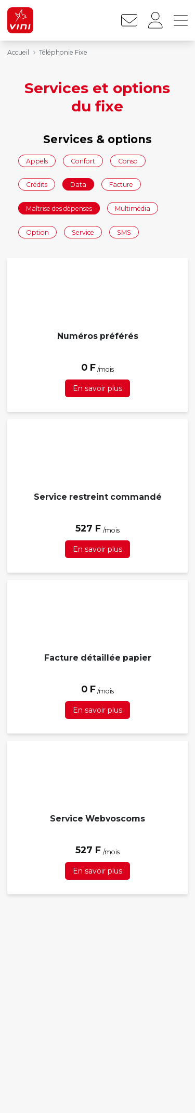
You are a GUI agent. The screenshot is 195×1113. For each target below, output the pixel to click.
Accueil (18, 52)
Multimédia (132, 208)
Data (78, 184)
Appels (37, 161)
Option (37, 232)
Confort (83, 161)
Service (83, 232)
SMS (124, 232)
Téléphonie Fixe (63, 52)
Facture (121, 184)
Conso (128, 161)
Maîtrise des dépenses (59, 208)
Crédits (36, 184)
